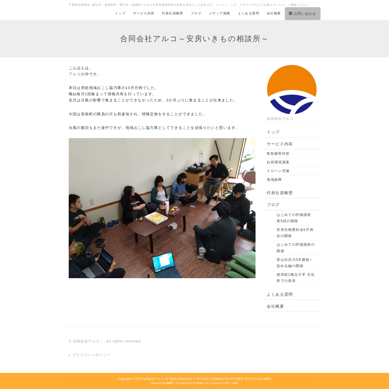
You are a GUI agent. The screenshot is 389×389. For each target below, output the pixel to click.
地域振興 (274, 179)
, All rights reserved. (123, 341)
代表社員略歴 (172, 13)
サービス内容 (143, 13)
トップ (120, 13)
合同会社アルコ (153, 379)
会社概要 (274, 13)
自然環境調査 (278, 162)
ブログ (196, 13)
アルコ (75, 74)
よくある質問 (248, 13)
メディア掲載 (219, 13)
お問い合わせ (303, 14)
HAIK (235, 383)
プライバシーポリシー (91, 355)
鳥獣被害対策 (278, 153)
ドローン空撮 (278, 171)
